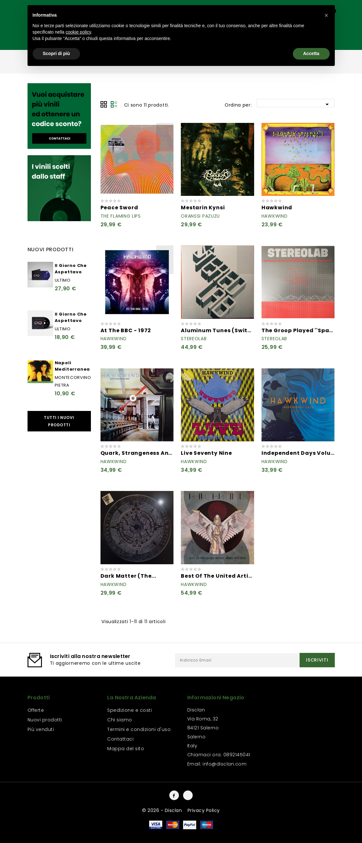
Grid (104, 104)
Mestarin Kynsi (203, 207)
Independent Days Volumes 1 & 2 (309, 453)
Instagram (188, 795)
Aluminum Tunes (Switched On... (228, 330)
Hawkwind (276, 207)
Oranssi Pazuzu (200, 216)
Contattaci (120, 739)
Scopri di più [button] (56, 53)
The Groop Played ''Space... (301, 330)
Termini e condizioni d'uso (139, 729)
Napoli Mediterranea (72, 366)
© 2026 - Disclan (162, 810)
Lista (114, 104)
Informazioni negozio (216, 697)
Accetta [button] (311, 53)
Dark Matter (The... (128, 576)
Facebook (174, 795)
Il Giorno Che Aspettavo (71, 268)
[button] (326, 15)
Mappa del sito (125, 748)
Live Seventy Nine (206, 453)
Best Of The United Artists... (221, 576)
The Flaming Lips (121, 216)
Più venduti (41, 729)
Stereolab (193, 338)
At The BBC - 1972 (126, 330)
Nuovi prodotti (45, 720)
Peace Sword (119, 207)
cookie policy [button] (78, 32)
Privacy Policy (204, 810)
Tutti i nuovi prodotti (59, 421)
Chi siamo (119, 720)
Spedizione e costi (129, 710)
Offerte (36, 710)
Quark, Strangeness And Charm (147, 453)
